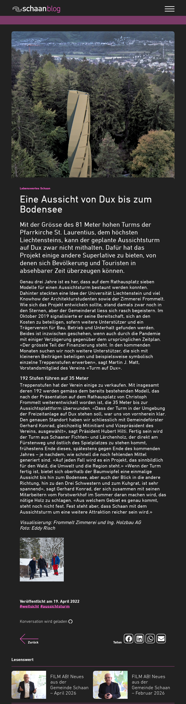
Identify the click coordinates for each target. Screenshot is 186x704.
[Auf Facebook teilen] (128, 638)
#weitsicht (29, 606)
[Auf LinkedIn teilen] (139, 638)
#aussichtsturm (55, 606)
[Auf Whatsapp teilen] (150, 638)
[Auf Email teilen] (161, 638)
